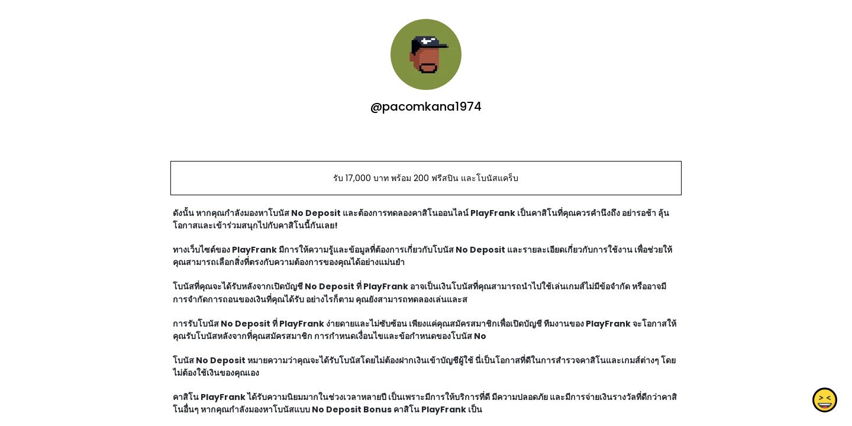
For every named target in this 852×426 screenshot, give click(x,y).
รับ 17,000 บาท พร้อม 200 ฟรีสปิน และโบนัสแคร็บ (425, 178)
